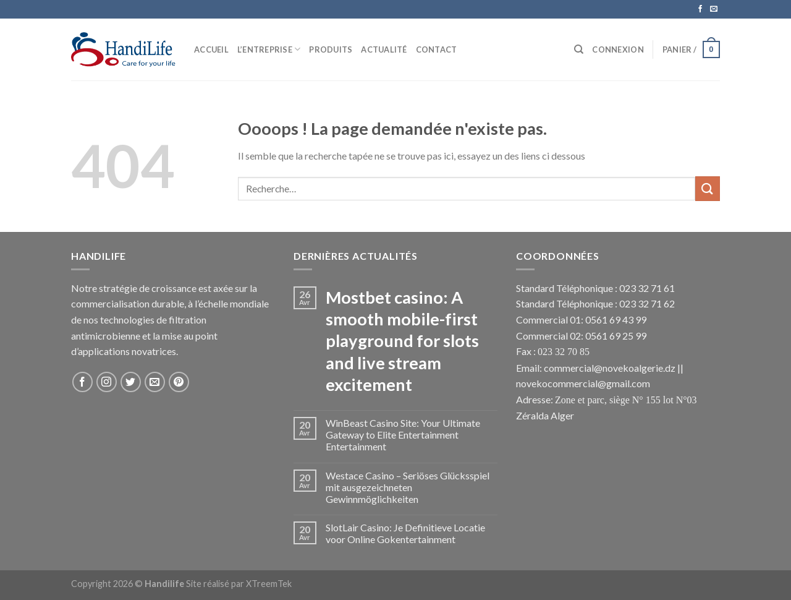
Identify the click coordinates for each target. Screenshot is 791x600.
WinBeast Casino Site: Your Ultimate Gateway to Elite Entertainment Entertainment (403, 434)
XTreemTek (269, 583)
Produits (330, 49)
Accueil (211, 49)
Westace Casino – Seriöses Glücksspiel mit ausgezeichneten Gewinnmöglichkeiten (407, 487)
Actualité (384, 49)
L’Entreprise (269, 49)
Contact (436, 49)
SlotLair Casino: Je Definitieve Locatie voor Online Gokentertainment (405, 533)
